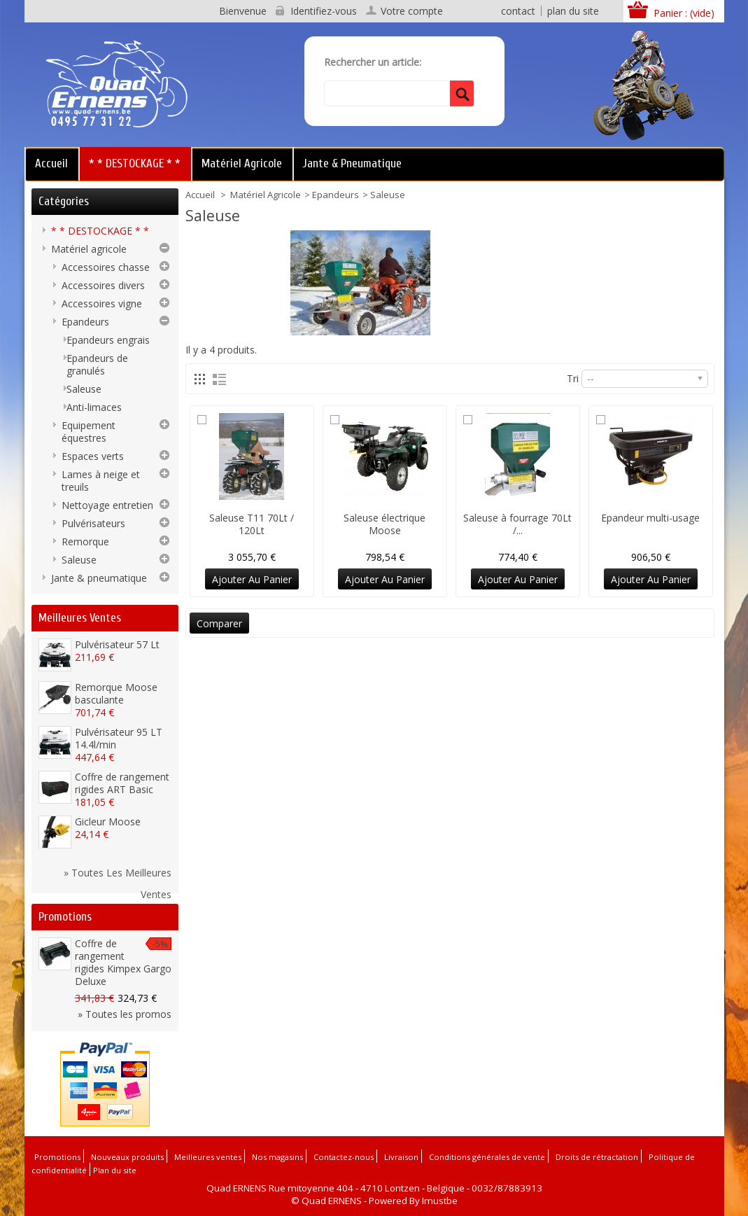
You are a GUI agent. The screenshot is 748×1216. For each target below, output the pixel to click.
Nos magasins (277, 1157)
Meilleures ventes (79, 617)
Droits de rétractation (597, 1157)
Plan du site (114, 1170)
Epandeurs (335, 194)
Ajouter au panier (252, 579)
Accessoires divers (103, 285)
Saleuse (83, 389)
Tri (573, 378)
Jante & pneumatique (352, 163)
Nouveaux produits (127, 1157)
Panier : (684, 13)
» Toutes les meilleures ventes (117, 874)
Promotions (65, 916)
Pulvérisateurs (93, 523)
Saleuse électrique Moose (384, 524)
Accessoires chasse (106, 267)
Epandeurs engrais (108, 340)
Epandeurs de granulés (97, 364)
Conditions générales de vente (487, 1157)
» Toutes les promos (124, 1014)
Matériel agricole (242, 163)
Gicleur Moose (108, 821)
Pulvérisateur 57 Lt (117, 644)
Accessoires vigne (102, 303)
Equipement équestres (88, 432)
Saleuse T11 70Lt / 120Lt (251, 524)
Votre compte (412, 11)
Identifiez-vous (323, 11)
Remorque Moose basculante (116, 693)
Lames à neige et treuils (101, 481)
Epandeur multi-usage (650, 517)
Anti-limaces (94, 407)
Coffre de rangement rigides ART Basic (122, 783)
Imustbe (440, 1200)
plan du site (573, 11)
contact (518, 11)
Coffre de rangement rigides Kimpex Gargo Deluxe (123, 962)
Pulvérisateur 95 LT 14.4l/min (118, 738)
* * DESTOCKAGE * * (135, 163)
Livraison (401, 1157)
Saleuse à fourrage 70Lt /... (517, 524)
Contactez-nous (343, 1157)
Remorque (85, 541)
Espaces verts (93, 456)
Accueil (51, 163)
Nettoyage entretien (107, 505)
